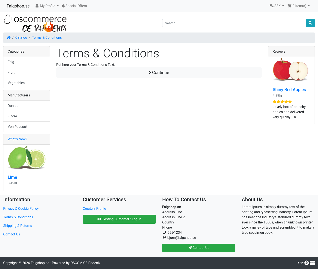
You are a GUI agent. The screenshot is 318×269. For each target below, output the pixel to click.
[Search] (234, 23)
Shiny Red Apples (289, 89)
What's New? (17, 139)
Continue (159, 72)
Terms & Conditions (47, 37)
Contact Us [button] (199, 248)
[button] (46, 6)
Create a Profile (94, 209)
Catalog (21, 37)
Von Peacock (18, 127)
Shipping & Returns (17, 226)
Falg (11, 62)
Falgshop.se (18, 6)
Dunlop (13, 106)
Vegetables (16, 83)
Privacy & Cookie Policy (21, 209)
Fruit (11, 72)
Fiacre (12, 116)
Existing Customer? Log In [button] (119, 219)
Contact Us (11, 234)
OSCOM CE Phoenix (85, 263)
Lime (12, 177)
